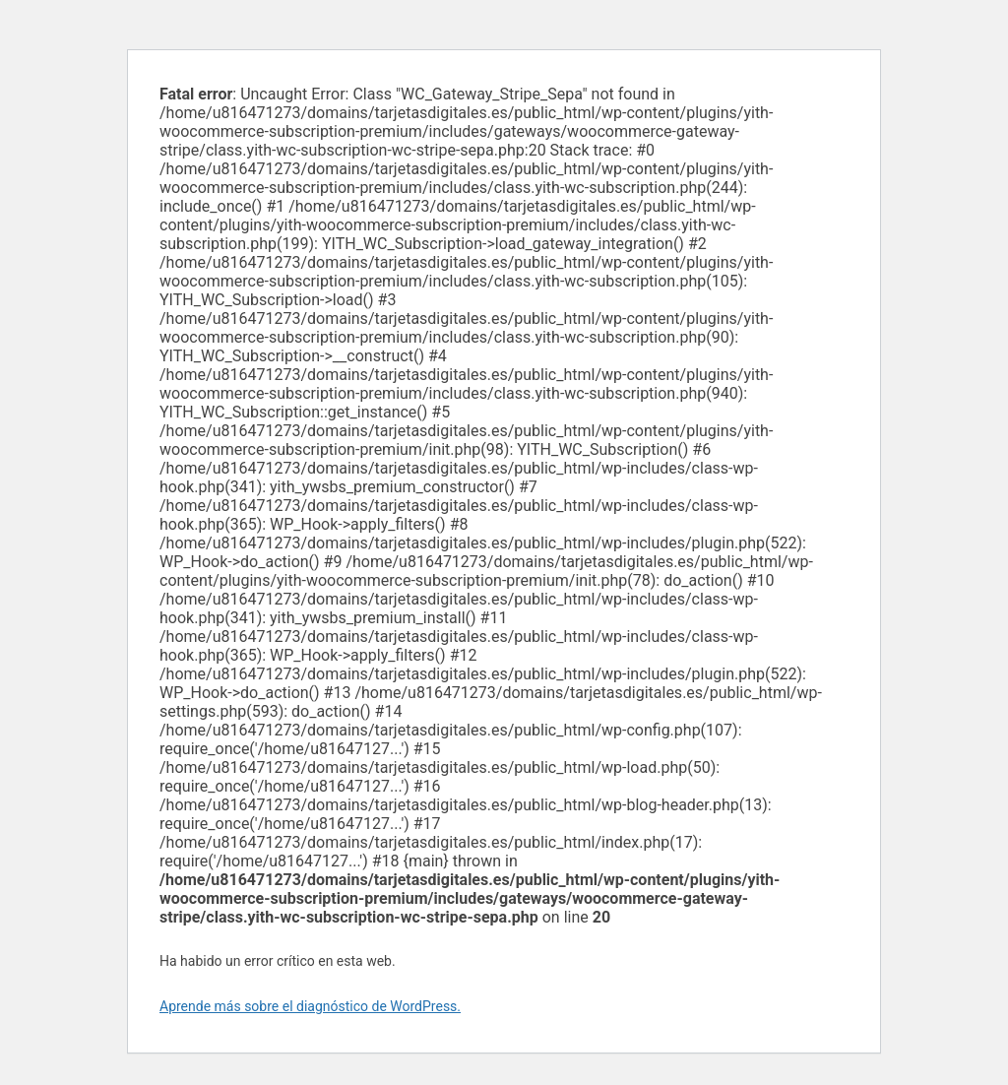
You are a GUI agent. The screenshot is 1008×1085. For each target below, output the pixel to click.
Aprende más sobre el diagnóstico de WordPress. (310, 1006)
